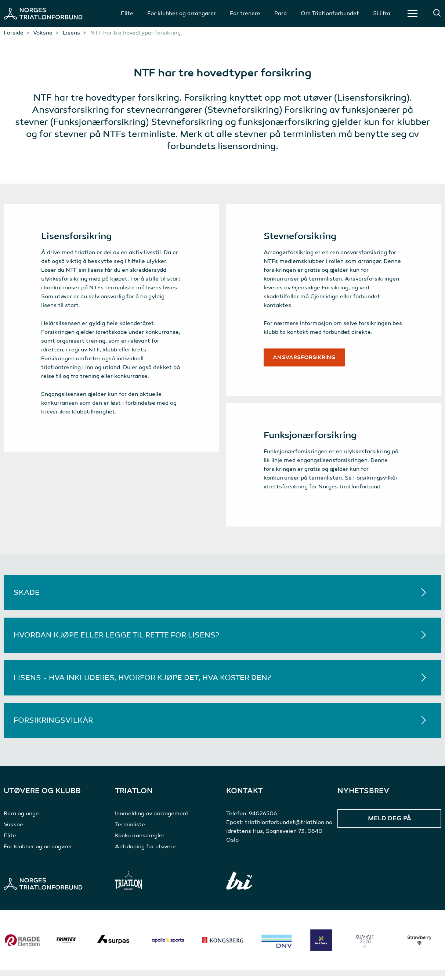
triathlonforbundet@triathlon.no (288, 828)
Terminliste (130, 830)
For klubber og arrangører (181, 13)
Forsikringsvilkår (53, 726)
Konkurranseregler (139, 841)
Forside (13, 32)
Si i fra (381, 13)
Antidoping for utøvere (145, 852)
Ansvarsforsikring (306, 358)
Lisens (71, 32)
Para (280, 13)
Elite (127, 13)
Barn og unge (21, 819)
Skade (27, 598)
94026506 (263, 819)
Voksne (43, 32)
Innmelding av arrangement (152, 819)
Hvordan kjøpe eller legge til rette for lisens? (116, 641)
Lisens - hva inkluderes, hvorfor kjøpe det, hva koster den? (142, 683)
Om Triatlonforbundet (330, 13)
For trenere (245, 13)
